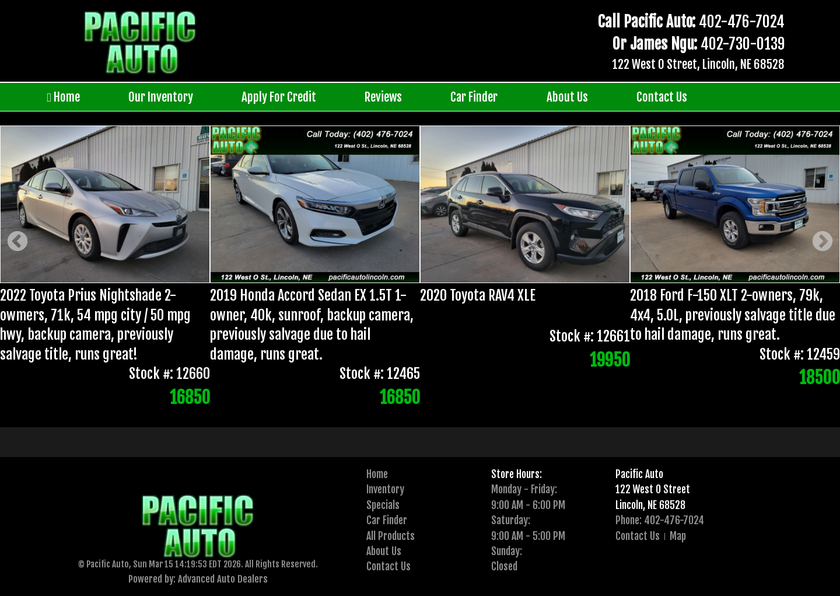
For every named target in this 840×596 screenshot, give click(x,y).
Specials (383, 505)
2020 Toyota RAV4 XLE (478, 295)
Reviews (383, 96)
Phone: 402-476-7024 (659, 520)
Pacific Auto (639, 474)
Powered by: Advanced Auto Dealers (198, 579)
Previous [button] (17, 243)
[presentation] (401, 408)
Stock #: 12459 (800, 354)
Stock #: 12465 (380, 374)
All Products (390, 535)
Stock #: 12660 (169, 374)
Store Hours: (516, 474)
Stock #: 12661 (590, 336)
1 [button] (401, 408)
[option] (420, 269)
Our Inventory (160, 96)
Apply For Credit (279, 96)
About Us (567, 96)
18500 (819, 378)
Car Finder (474, 96)
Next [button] (822, 243)
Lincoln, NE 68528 (650, 505)
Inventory (385, 489)
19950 (610, 360)
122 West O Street (652, 489)
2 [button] (418, 408)
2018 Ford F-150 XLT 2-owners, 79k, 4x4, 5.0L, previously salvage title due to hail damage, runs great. (732, 315)
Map (678, 535)
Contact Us (661, 96)
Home (63, 97)
